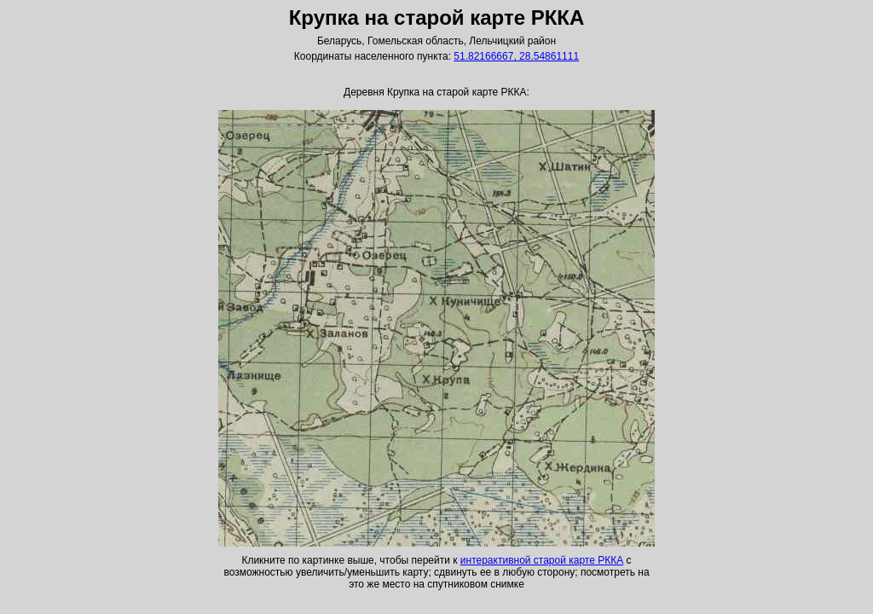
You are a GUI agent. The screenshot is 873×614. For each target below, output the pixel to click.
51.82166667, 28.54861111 (516, 56)
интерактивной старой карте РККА (541, 560)
